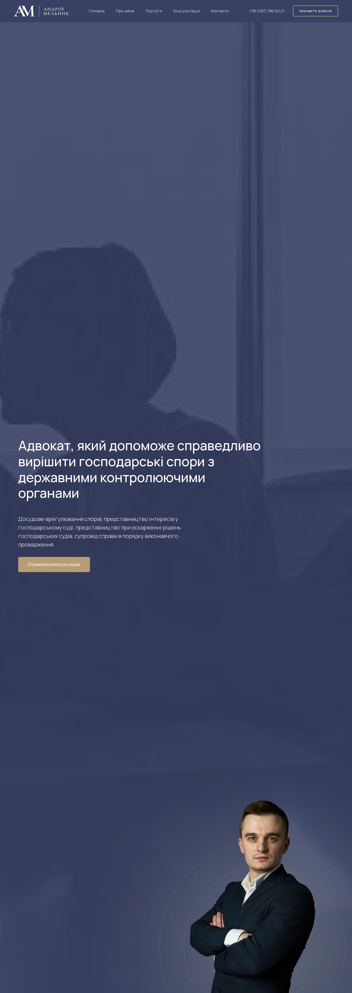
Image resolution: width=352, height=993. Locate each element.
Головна (97, 10)
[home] (41, 11)
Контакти (220, 10)
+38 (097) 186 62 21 (267, 10)
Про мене (125, 10)
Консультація (186, 10)
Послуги (153, 10)
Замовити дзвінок (315, 11)
